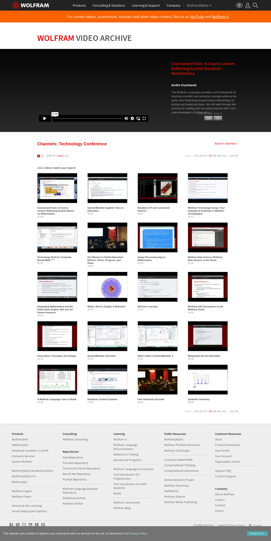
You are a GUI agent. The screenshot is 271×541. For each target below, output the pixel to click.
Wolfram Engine (22, 491)
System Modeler (22, 461)
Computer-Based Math (178, 460)
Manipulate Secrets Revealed (204, 356)
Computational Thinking (179, 465)
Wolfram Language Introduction (133, 469)
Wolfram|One (20, 439)
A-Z (67, 155)
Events (219, 511)
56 (201, 155)
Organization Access (227, 461)
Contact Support (225, 476)
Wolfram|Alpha (173, 439)
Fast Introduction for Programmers (126, 476)
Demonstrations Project (179, 480)
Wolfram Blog (122, 508)
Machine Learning (148, 306)
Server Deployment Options (29, 511)
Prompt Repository (75, 479)
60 (219, 155)
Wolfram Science (174, 496)
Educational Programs (127, 460)
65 (232, 155)
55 (197, 155)
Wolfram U (220, 17)
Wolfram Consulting (75, 439)
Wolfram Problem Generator (182, 445)
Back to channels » (226, 143)
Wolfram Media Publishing (180, 502)
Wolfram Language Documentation (125, 447)
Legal (221, 525)
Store (218, 439)
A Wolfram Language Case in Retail (56, 399)
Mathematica (20, 445)
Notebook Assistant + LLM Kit (30, 450)
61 (224, 155)
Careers (220, 500)
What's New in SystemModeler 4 (155, 356)
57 (206, 155)
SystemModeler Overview (101, 356)
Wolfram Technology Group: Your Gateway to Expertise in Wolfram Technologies (206, 211)
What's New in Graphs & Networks (106, 306)
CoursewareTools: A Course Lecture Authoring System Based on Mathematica (55, 211)
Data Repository (73, 457)
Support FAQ (223, 471)
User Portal (222, 450)
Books (117, 493)
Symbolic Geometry (199, 399)
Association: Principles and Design (56, 356)
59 (215, 155)
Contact (220, 505)
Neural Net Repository (77, 474)
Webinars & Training (125, 454)
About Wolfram (224, 494)
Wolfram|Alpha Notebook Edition (33, 471)
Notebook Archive (74, 498)
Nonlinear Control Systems (102, 399)
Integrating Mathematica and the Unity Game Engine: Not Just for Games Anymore (55, 309)
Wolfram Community (126, 502)
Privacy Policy (236, 525)
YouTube (197, 17)
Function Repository (75, 463)
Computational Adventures (181, 471)
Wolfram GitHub (73, 503)
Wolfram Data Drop (176, 485)
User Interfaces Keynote (151, 399)
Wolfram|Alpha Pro (24, 476)
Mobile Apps (19, 482)
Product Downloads (227, 445)
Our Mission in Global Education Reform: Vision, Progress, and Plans (105, 260)
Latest (60, 155)
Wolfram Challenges (177, 450)
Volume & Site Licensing (27, 506)
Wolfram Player (21, 496)
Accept (257, 533)
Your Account (223, 456)
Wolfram (84, 38)
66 (236, 155)
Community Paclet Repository (81, 468)
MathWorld (171, 491)
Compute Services (23, 456)
